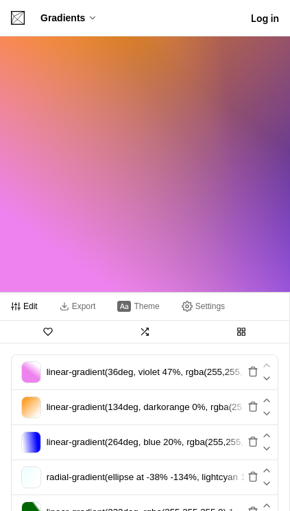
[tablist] (144, 307)
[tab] (24, 306)
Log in (265, 18)
